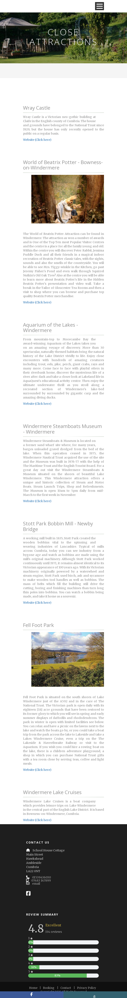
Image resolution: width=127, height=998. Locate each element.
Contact (65, 988)
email (36, 883)
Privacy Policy (86, 988)
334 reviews (53, 932)
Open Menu (99, 6)
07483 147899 (41, 880)
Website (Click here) (37, 140)
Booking (48, 988)
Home (33, 988)
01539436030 (41, 877)
